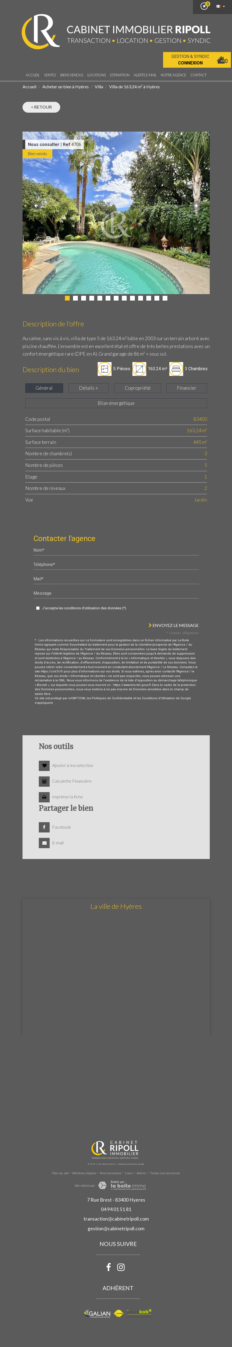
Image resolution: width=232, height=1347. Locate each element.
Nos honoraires (110, 1173)
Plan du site (60, 1173)
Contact (198, 75)
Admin (141, 1173)
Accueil (33, 75)
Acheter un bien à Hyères (65, 86)
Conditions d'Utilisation (158, 698)
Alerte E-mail (145, 75)
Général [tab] (44, 388)
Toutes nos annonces (165, 1173)
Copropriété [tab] (138, 388)
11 (148, 298)
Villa (99, 86)
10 (140, 298)
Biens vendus (71, 75)
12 (157, 298)
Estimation (119, 75)
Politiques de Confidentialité (112, 698)
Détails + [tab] (88, 388)
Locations (96, 75)
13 (165, 298)
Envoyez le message (174, 625)
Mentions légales (84, 1173)
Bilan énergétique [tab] (116, 403)
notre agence (173, 75)
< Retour (41, 106)
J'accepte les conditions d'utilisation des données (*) (84, 608)
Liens (129, 1173)
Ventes (50, 75)
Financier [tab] (186, 388)
